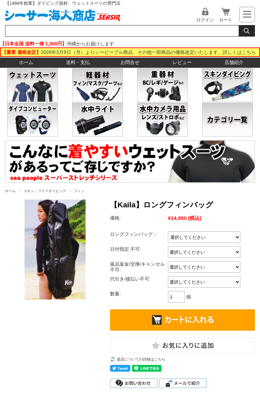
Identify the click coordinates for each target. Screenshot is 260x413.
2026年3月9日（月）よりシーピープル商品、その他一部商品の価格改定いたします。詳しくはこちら (148, 52)
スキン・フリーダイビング (45, 191)
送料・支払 (78, 62)
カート (225, 19)
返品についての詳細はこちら (141, 359)
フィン (79, 191)
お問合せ (130, 62)
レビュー (182, 62)
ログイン (205, 19)
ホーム (26, 62)
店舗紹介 (233, 62)
